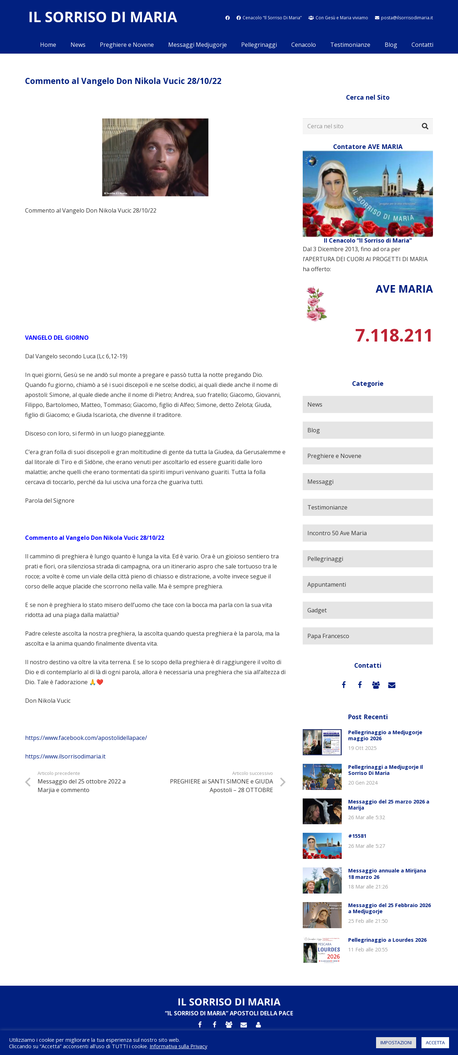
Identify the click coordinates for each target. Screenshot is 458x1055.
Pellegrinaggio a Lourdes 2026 (387, 939)
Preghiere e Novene (334, 456)
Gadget (317, 610)
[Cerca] (425, 126)
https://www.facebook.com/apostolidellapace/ (86, 738)
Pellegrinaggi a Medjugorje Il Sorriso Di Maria (385, 769)
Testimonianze (327, 507)
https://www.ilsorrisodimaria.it (65, 756)
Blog (313, 430)
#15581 (357, 835)
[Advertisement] (155, 274)
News (314, 404)
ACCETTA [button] (435, 1042)
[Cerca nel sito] (368, 126)
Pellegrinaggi (325, 559)
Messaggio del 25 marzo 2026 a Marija (388, 804)
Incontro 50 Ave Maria (337, 533)
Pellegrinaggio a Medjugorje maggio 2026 (385, 735)
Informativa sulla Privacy (178, 1046)
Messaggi (320, 482)
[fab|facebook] (227, 18)
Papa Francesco (328, 636)
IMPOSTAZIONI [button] (396, 1042)
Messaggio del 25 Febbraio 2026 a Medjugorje (389, 908)
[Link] (102, 18)
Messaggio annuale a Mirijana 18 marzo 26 (387, 873)
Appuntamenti (326, 584)
